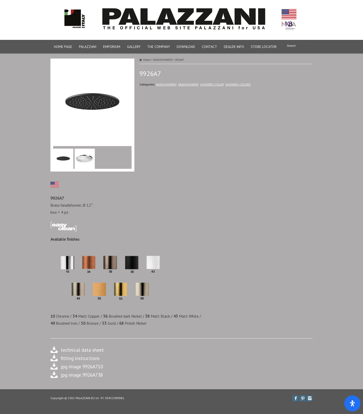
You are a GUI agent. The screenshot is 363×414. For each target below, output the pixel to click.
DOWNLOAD (186, 46)
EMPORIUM (111, 46)
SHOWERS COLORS (238, 84)
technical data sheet (82, 350)
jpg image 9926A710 (82, 366)
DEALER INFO (234, 46)
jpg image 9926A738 (82, 375)
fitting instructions (80, 358)
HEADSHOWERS (166, 84)
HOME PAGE (63, 46)
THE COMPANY (158, 46)
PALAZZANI (87, 46)
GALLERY (133, 46)
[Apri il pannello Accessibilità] (352, 403)
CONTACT (209, 46)
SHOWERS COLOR (212, 84)
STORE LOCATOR (264, 46)
